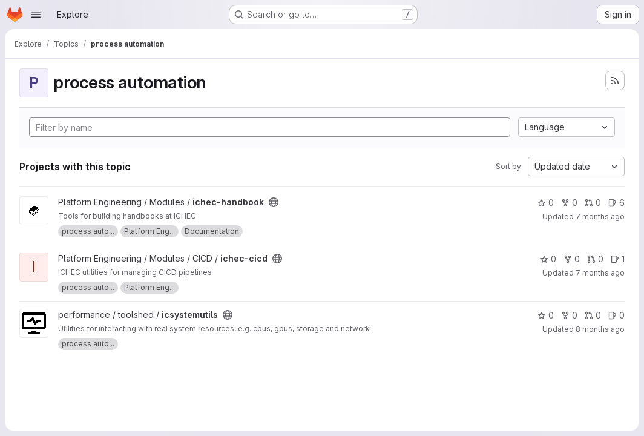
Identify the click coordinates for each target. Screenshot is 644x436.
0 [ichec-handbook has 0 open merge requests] (593, 202)
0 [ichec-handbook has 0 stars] (545, 202)
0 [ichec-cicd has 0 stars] (548, 259)
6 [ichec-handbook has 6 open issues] (616, 202)
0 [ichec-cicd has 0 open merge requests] (595, 259)
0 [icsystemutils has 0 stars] (545, 315)
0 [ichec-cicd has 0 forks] (572, 259)
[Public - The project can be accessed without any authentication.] (273, 202)
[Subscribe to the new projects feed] (615, 80)
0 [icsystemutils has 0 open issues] (616, 315)
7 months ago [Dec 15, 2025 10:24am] (600, 216)
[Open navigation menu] (35, 14)
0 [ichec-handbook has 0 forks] (569, 202)
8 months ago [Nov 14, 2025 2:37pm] (600, 329)
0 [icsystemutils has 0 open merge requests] (593, 315)
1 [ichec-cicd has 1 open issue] (618, 259)
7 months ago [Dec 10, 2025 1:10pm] (600, 272)
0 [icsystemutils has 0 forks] (569, 315)
